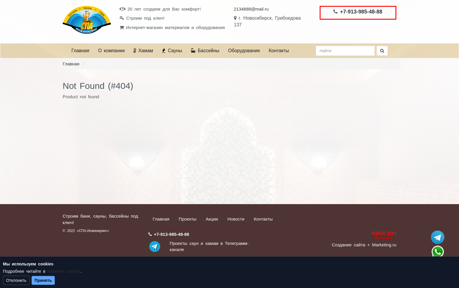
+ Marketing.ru (381, 244)
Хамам (143, 50)
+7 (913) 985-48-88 (437, 252)
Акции (212, 218)
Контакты (279, 50)
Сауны (172, 50)
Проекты (187, 218)
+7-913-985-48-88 (361, 12)
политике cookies (64, 271)
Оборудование (244, 50)
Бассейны (205, 50)
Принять (43, 280)
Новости (235, 218)
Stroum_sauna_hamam (437, 237)
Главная (80, 50)
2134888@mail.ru (251, 8)
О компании (111, 50)
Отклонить (16, 280)
